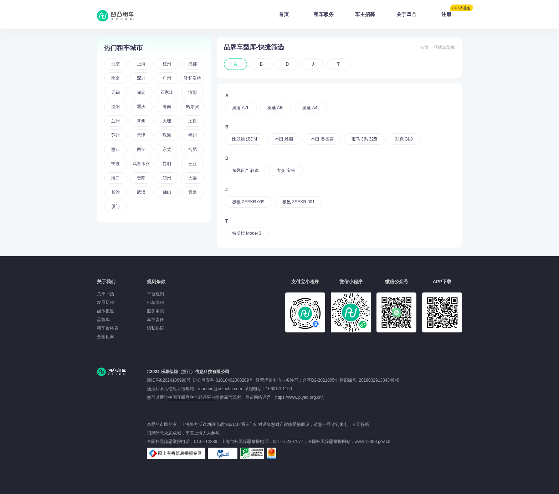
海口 (115, 177)
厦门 (115, 206)
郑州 (167, 177)
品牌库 (103, 319)
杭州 (167, 63)
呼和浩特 (192, 78)
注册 (451, 12)
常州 (141, 120)
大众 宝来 (286, 170)
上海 (141, 63)
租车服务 (324, 14)
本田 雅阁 (284, 139)
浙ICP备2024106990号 (170, 380)
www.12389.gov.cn (372, 441)
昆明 (167, 163)
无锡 (115, 92)
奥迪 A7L (241, 107)
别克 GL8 (404, 139)
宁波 (115, 163)
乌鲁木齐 (141, 163)
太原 (192, 120)
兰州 (115, 120)
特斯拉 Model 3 (246, 233)
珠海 (167, 135)
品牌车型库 (444, 47)
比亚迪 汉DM (244, 139)
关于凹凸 (406, 14)
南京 (115, 78)
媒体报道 (105, 311)
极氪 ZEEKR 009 (248, 201)
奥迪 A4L (311, 107)
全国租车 (105, 336)
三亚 (192, 163)
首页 (284, 14)
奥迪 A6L (276, 107)
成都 (192, 63)
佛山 (167, 192)
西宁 (141, 149)
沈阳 (115, 106)
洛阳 (192, 92)
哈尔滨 (192, 106)
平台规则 (155, 293)
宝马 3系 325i (364, 139)
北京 (115, 63)
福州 (192, 135)
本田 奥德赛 (322, 139)
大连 (192, 177)
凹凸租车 (116, 15)
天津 (141, 135)
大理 (167, 120)
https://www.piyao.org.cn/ (299, 397)
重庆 (141, 106)
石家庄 (166, 92)
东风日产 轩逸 (245, 170)
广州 (167, 78)
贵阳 (141, 177)
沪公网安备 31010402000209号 (223, 380)
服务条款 (155, 311)
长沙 (115, 192)
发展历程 (105, 302)
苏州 (115, 135)
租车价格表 (107, 328)
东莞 (167, 149)
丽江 (115, 149)
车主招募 (365, 14)
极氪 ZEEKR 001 (298, 201)
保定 (141, 92)
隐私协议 (155, 328)
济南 (167, 106)
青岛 (192, 192)
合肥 (192, 149)
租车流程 (155, 302)
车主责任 (155, 319)
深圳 (141, 78)
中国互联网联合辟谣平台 (191, 397)
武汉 (141, 192)
